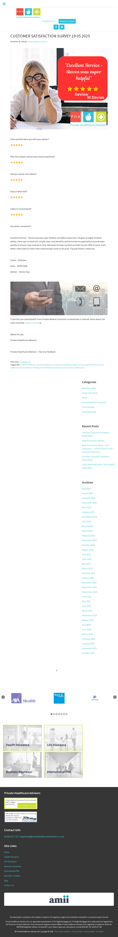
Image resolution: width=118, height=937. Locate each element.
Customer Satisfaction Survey (46, 365)
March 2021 (87, 610)
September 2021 (90, 592)
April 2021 (86, 606)
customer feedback (27, 365)
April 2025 (86, 507)
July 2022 (86, 554)
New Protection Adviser (93, 440)
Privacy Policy (77, 931)
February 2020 (88, 638)
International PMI (11, 871)
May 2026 (86, 488)
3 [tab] (56, 714)
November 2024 (89, 516)
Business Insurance (12, 866)
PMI (86, 365)
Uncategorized (25, 362)
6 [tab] (64, 714)
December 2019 (89, 648)
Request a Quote (67, 21)
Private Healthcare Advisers (29, 368)
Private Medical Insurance (94, 402)
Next (115, 697)
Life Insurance (10, 861)
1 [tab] (51, 714)
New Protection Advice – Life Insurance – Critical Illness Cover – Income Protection (98, 448)
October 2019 (88, 653)
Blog (6, 880)
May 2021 (86, 601)
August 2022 (87, 549)
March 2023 (87, 530)
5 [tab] (61, 714)
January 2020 (88, 643)
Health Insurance (78, 365)
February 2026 (88, 498)
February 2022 (88, 573)
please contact (32, 322)
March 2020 (87, 634)
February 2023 (88, 535)
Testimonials (79, 368)
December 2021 (89, 582)
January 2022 (88, 577)
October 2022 (88, 545)
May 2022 (86, 563)
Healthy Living (89, 388)
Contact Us (9, 885)
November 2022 (89, 540)
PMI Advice (93, 365)
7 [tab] (66, 714)
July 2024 (86, 521)
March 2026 (87, 493)
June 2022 (86, 559)
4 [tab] (59, 714)
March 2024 (87, 526)
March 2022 (87, 568)
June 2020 (86, 629)
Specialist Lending (12, 875)
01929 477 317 (48, 21)
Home (6, 852)
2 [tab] (54, 714)
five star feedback (64, 365)
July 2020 (86, 624)
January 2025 (88, 512)
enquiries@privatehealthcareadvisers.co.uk (42, 836)
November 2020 (89, 615)
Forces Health (89, 931)
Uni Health (99, 931)
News (84, 397)
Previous (3, 697)
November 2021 (89, 587)
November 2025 (89, 502)
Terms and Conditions (62, 931)
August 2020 (87, 620)
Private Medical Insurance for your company (56, 368)
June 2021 (86, 596)
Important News (90, 393)
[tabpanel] (59, 698)
